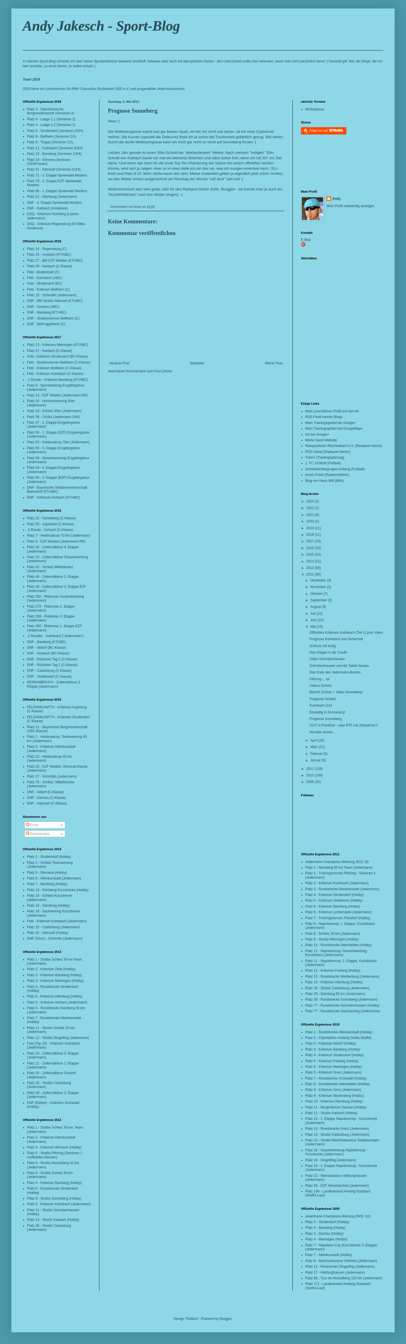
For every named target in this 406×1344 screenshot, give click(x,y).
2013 (310, 568)
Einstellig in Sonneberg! (327, 712)
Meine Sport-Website (321, 440)
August (316, 607)
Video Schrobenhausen (327, 659)
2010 (310, 775)
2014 (310, 561)
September (319, 600)
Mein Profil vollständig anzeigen (350, 206)
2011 (310, 769)
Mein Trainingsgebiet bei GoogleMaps (333, 428)
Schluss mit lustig (322, 646)
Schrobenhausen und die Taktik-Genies (339, 666)
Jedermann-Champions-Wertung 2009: (334, 1216)
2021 (310, 515)
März (314, 747)
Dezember (318, 580)
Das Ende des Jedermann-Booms (335, 672)
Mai (313, 627)
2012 (310, 574)
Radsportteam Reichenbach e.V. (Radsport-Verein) (343, 446)
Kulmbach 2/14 (320, 705)
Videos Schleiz (320, 686)
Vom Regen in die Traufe (328, 652)
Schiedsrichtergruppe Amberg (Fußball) (335, 469)
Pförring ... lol (319, 679)
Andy (336, 199)
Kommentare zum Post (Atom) (149, 371)
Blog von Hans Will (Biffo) (324, 481)
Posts (32, 825)
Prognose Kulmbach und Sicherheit (336, 639)
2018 (310, 535)
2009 (310, 782)
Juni (313, 620)
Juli (313, 614)
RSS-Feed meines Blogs (323, 417)
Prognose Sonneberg (133, 111)
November (318, 587)
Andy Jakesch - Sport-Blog (101, 26)
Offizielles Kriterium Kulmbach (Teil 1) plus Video (346, 633)
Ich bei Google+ (317, 434)
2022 (310, 508)
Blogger (225, 1319)
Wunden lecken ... (323, 732)
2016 (310, 548)
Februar (316, 754)
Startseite (197, 363)
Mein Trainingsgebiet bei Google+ (330, 423)
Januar (316, 760)
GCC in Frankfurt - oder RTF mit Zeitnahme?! (343, 725)
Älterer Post (273, 363)
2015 (310, 554)
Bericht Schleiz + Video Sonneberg (335, 692)
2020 (310, 521)
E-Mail (306, 240)
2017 (310, 541)
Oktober (316, 594)
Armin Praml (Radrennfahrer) (327, 475)
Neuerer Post (119, 363)
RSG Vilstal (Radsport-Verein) (327, 452)
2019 (310, 528)
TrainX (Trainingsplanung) (324, 457)
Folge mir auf (326, 130)
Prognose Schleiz (322, 699)
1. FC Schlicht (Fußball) (323, 463)
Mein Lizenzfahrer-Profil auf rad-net (332, 411)
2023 (310, 501)
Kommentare (38, 834)
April (314, 740)
